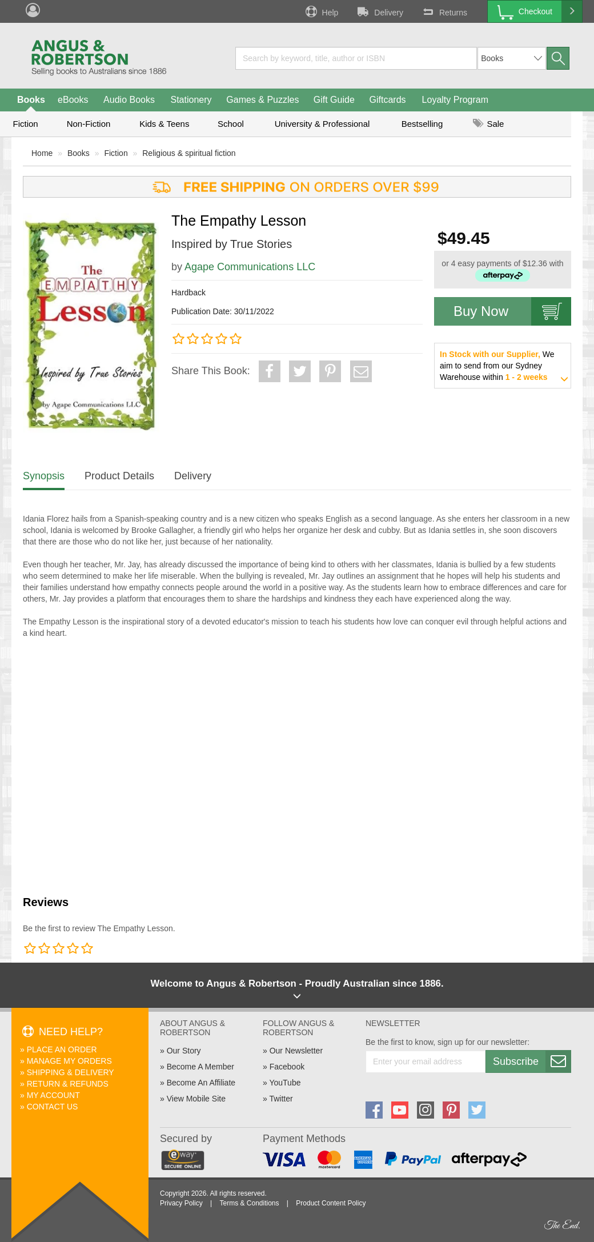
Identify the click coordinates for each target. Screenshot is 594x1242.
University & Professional (322, 124)
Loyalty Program (455, 100)
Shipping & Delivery (70, 1072)
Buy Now (512, 311)
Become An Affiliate (201, 1082)
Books (31, 100)
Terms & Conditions (249, 1203)
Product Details (119, 476)
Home (42, 153)
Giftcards (388, 100)
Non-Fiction (89, 124)
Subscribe (532, 1061)
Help (321, 11)
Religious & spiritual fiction (188, 153)
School (231, 124)
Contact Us (52, 1106)
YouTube (284, 1082)
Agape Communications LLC (249, 267)
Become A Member (200, 1066)
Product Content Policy (331, 1203)
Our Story (184, 1050)
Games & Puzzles (262, 100)
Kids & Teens (164, 124)
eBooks (73, 100)
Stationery (190, 100)
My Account (53, 1095)
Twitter (280, 1098)
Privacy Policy (181, 1203)
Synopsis (44, 476)
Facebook (287, 1066)
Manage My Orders (69, 1060)
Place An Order (62, 1049)
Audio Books (129, 100)
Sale (488, 124)
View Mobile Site (196, 1098)
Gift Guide (334, 100)
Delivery (379, 11)
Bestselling (422, 124)
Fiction (25, 124)
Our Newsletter (296, 1050)
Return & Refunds (68, 1083)
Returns (443, 11)
